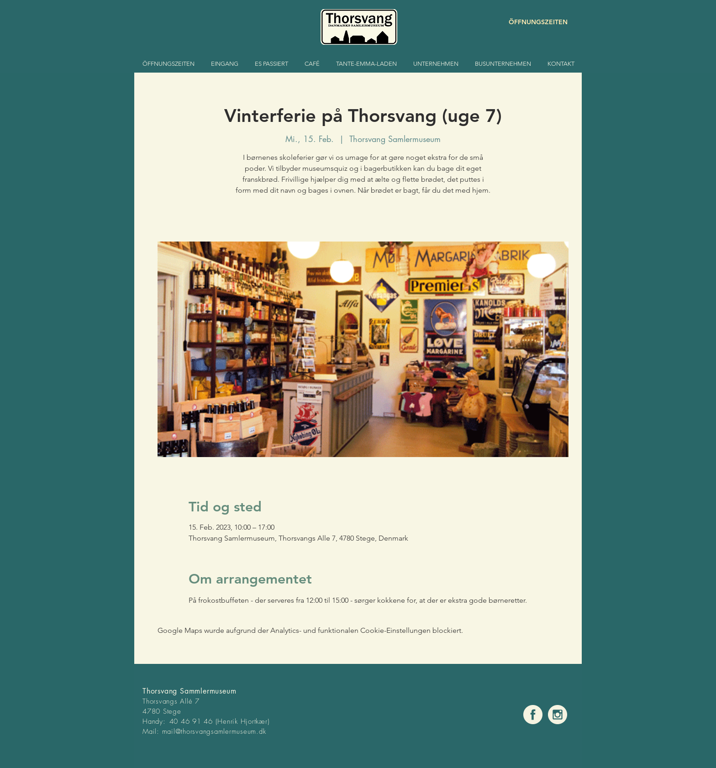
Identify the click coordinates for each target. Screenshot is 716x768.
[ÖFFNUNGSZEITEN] (535, 22)
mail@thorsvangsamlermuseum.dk (214, 731)
